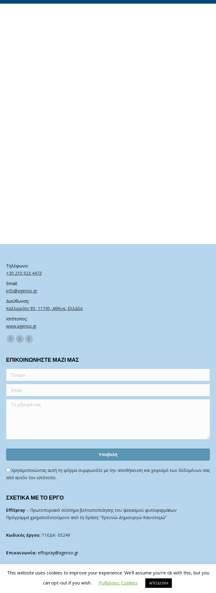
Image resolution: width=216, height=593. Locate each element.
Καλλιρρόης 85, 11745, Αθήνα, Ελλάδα (44, 308)
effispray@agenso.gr (58, 553)
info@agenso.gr (21, 291)
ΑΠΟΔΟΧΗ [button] (158, 583)
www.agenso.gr (21, 326)
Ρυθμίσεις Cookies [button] (118, 583)
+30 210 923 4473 (24, 273)
